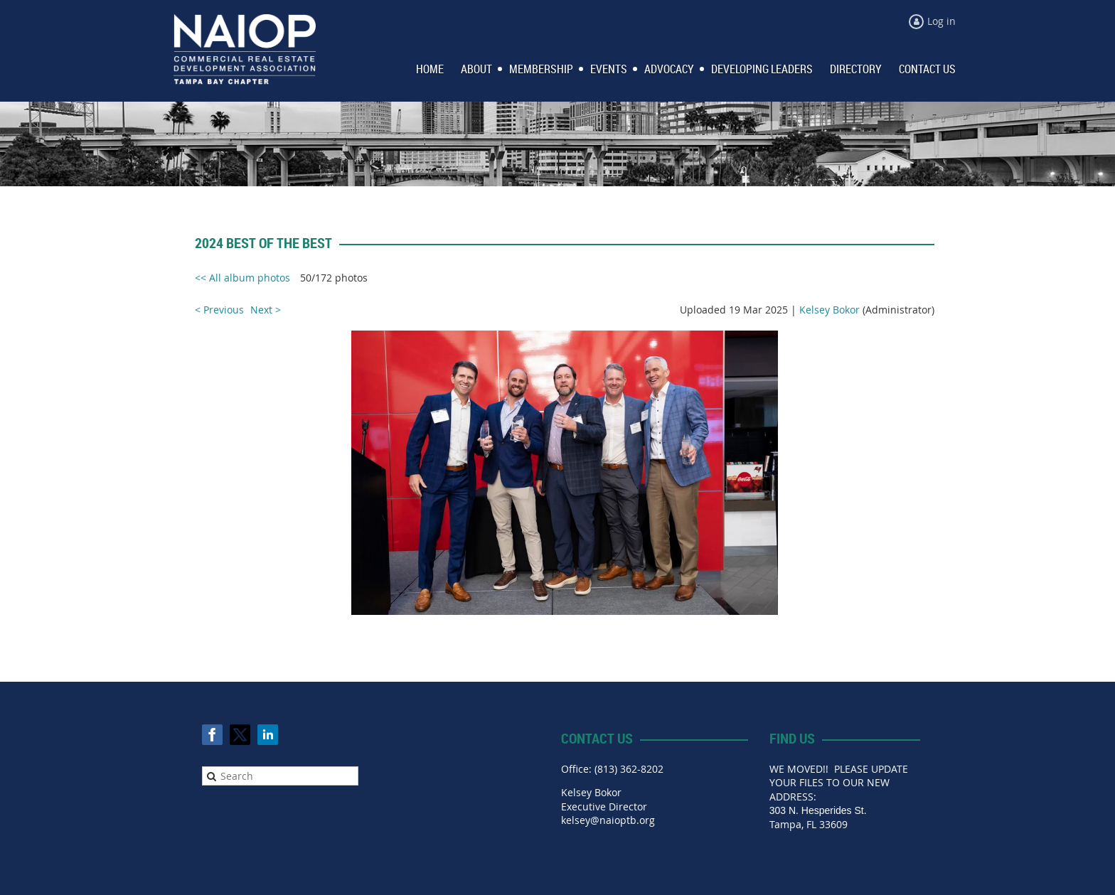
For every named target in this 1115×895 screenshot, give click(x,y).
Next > (265, 309)
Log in (941, 21)
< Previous (219, 309)
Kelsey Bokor (829, 309)
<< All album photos (242, 277)
